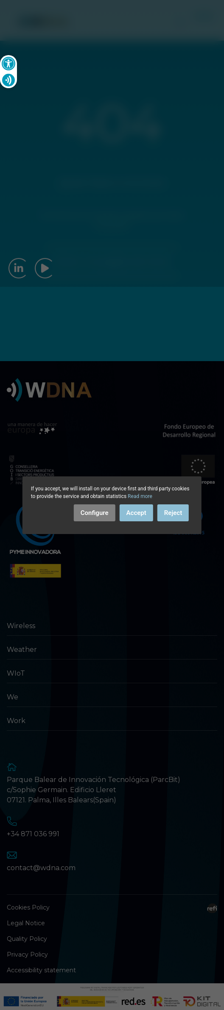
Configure (95, 513)
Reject (173, 513)
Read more (140, 496)
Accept (136, 513)
